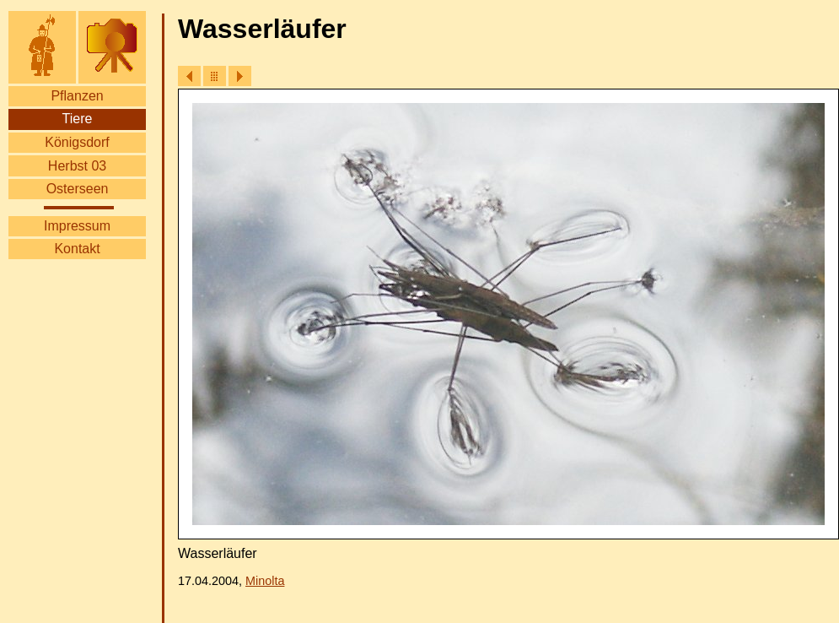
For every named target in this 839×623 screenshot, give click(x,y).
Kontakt (76, 248)
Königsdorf (77, 142)
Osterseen (77, 188)
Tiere (77, 118)
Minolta (264, 581)
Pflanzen (77, 96)
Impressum (77, 226)
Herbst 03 (77, 166)
